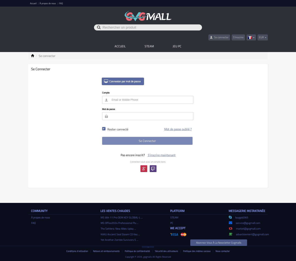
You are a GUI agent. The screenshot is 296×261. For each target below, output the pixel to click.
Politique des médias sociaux (197, 251)
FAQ (61, 3)
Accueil (33, 3)
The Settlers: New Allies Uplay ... (118, 229)
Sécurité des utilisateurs (167, 251)
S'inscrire (238, 37)
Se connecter (219, 37)
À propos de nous (48, 3)
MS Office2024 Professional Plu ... (119, 223)
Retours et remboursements (106, 251)
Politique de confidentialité (137, 251)
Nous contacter (223, 251)
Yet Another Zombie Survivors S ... (119, 240)
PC (171, 223)
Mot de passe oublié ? (178, 129)
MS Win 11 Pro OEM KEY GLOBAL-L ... (122, 217)
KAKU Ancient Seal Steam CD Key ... (120, 234)
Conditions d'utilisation (77, 251)
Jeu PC (177, 46)
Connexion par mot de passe (121, 81)
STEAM (149, 46)
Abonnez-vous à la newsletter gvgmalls (218, 243)
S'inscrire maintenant (162, 155)
